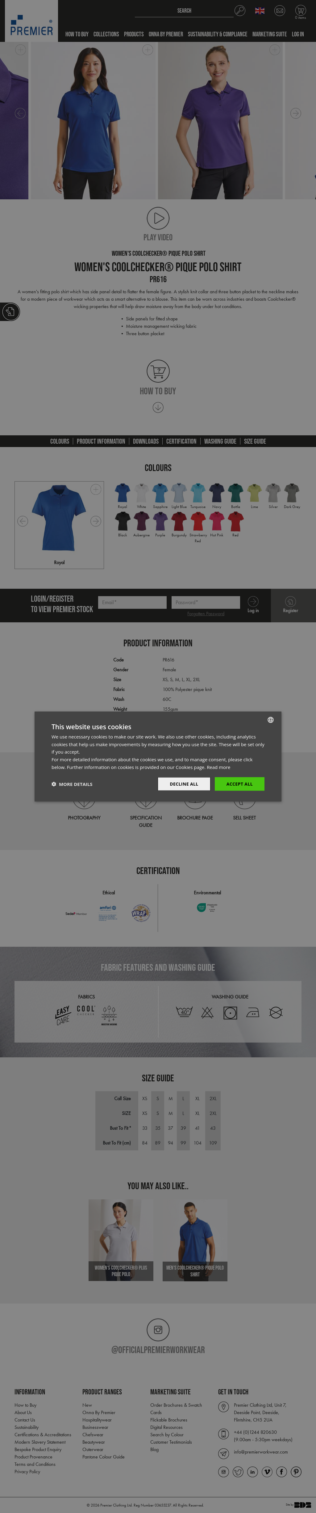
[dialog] (158, 756)
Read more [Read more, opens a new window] (219, 767)
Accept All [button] (240, 784)
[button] (72, 784)
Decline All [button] (184, 784)
